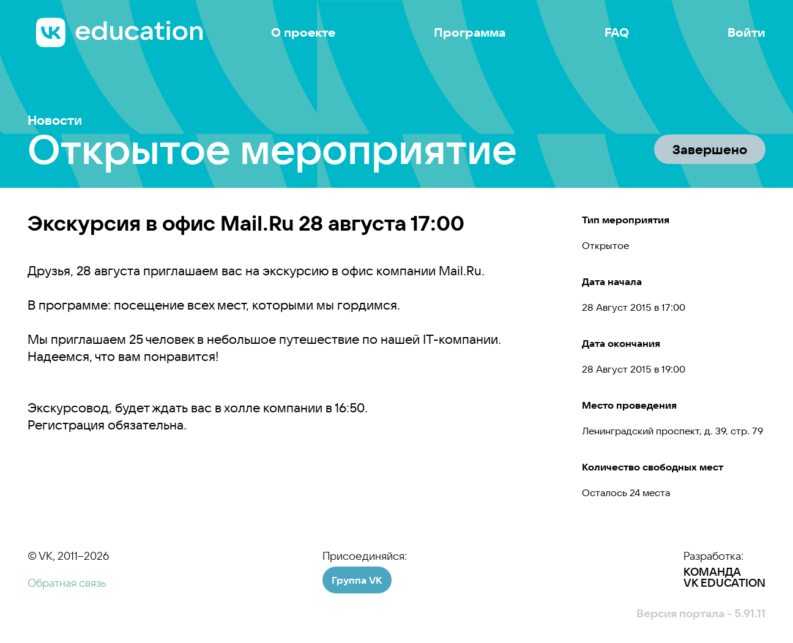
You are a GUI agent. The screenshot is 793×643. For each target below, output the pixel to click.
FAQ (617, 32)
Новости (55, 120)
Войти (746, 32)
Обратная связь (67, 583)
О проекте (303, 32)
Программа (469, 32)
